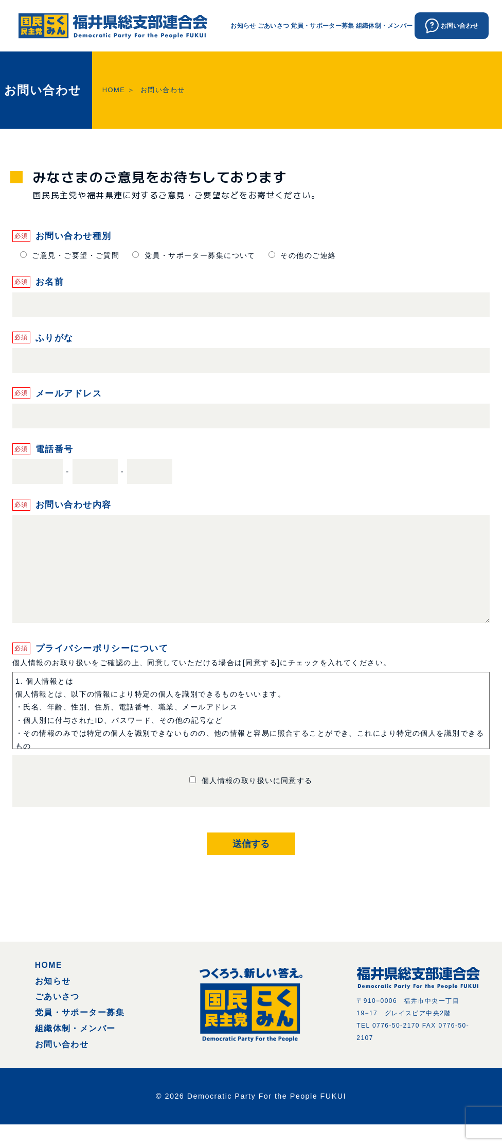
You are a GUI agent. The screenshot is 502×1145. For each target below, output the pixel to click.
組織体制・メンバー (384, 25)
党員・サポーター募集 (322, 25)
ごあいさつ (273, 25)
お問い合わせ (62, 1065)
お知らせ (243, 25)
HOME (114, 90)
